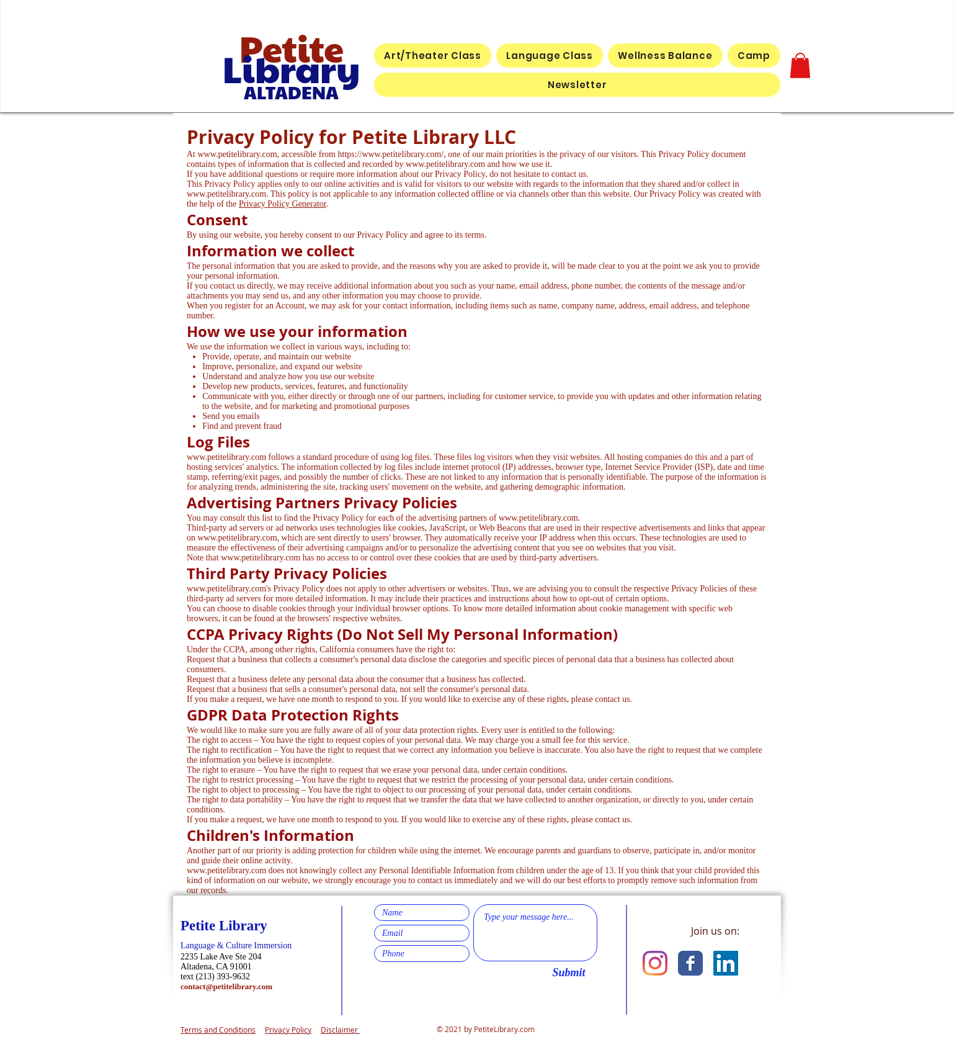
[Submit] (568, 973)
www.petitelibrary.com (237, 154)
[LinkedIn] (725, 963)
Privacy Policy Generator (282, 204)
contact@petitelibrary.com (226, 986)
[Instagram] (655, 963)
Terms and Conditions (218, 1030)
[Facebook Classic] (690, 963)
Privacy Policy (288, 1030)
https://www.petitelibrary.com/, (392, 154)
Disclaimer (340, 1030)
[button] (800, 65)
